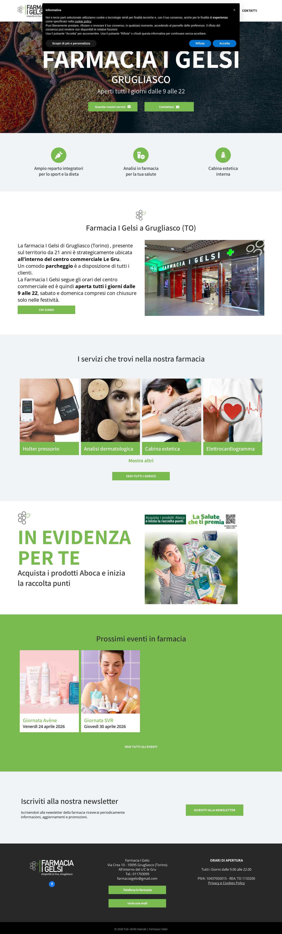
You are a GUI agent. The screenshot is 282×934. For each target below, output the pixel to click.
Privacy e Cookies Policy (226, 883)
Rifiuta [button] (200, 43)
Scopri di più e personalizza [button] (71, 43)
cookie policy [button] (83, 21)
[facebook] (52, 884)
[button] (234, 10)
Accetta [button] (224, 43)
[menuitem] (249, 11)
